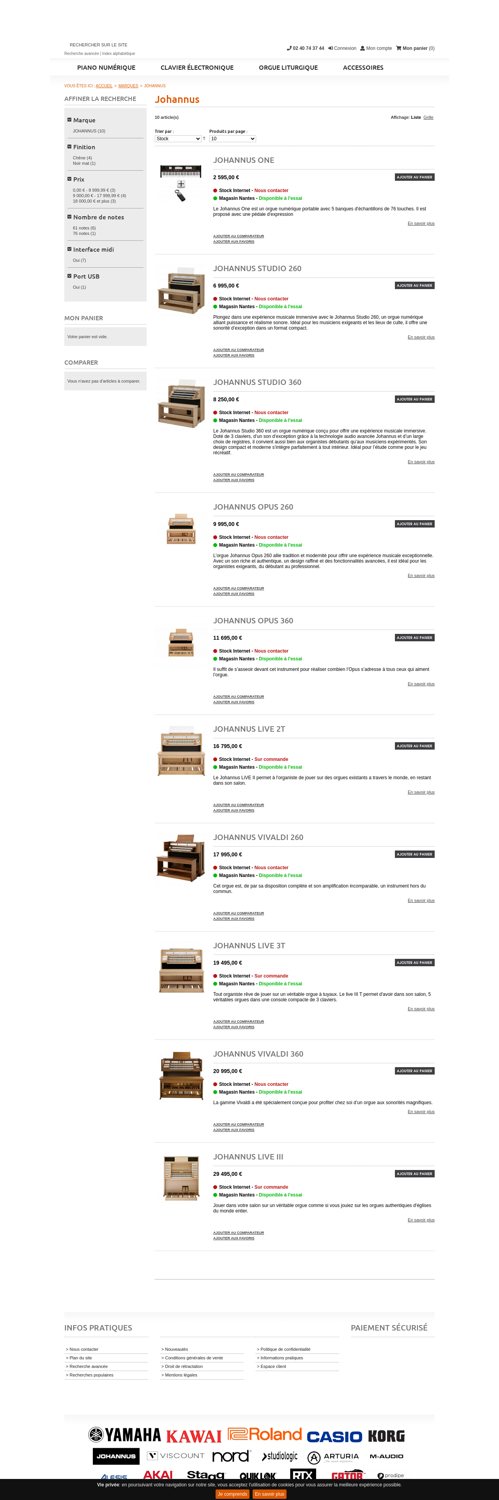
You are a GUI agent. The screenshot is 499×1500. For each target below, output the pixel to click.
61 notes (81, 228)
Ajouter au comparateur (238, 236)
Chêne (79, 157)
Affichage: (400, 117)
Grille (428, 117)
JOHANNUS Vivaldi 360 (258, 1053)
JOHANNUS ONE (243, 160)
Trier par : (164, 131)
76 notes (81, 233)
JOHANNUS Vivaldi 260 (258, 837)
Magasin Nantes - (260, 198)
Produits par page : (228, 131)
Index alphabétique (118, 53)
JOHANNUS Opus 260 (253, 506)
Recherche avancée (81, 53)
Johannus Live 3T (249, 945)
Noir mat (81, 163)
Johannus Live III (248, 1156)
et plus (91, 201)
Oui (76, 260)
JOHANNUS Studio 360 (257, 382)
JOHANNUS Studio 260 (257, 268)
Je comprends (232, 1494)
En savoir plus (269, 1494)
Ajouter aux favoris (234, 242)
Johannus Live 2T (249, 729)
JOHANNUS (85, 131)
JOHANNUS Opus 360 (253, 620)
